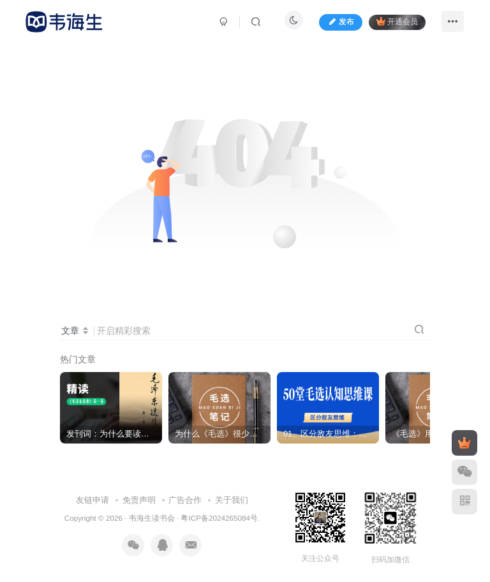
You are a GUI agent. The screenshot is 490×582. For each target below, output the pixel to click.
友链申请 (92, 500)
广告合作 (185, 500)
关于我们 (231, 500)
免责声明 (139, 500)
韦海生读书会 (152, 518)
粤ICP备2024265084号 (219, 518)
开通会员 (397, 21)
